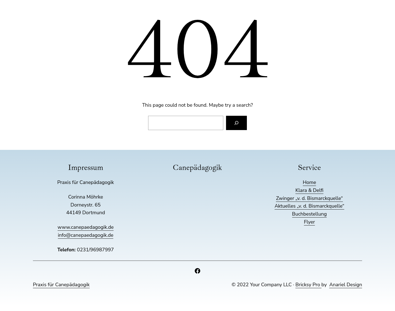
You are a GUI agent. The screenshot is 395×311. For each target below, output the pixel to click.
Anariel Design (345, 284)
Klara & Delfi (309, 190)
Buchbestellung (309, 214)
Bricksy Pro (308, 284)
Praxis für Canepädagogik (61, 284)
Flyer (309, 222)
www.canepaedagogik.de (86, 227)
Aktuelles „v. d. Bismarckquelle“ (309, 206)
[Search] (236, 123)
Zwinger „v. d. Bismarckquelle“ (309, 198)
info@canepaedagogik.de (86, 235)
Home (309, 182)
